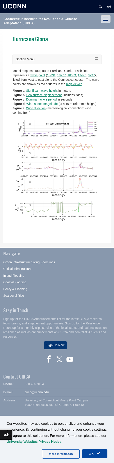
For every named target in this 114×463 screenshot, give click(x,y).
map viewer (74, 84)
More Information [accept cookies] (61, 454)
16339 (72, 75)
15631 (51, 75)
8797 (91, 75)
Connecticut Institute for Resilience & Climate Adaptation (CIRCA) (40, 21)
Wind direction (36, 108)
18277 (61, 75)
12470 (82, 75)
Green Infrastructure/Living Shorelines (29, 262)
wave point (37, 75)
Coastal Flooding (14, 282)
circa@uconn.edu (37, 392)
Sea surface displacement (44, 95)
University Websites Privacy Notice (34, 441)
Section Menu (25, 59)
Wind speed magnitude (42, 104)
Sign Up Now (55, 345)
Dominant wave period (41, 99)
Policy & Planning (15, 289)
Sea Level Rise (13, 295)
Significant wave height (41, 90)
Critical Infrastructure (17, 269)
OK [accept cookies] (95, 454)
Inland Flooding (13, 275)
